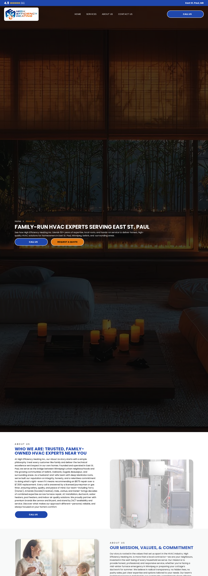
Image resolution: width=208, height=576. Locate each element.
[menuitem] (78, 14)
